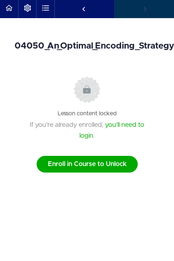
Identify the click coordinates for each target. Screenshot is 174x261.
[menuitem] (27, 9)
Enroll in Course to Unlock (87, 164)
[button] (9, 9)
